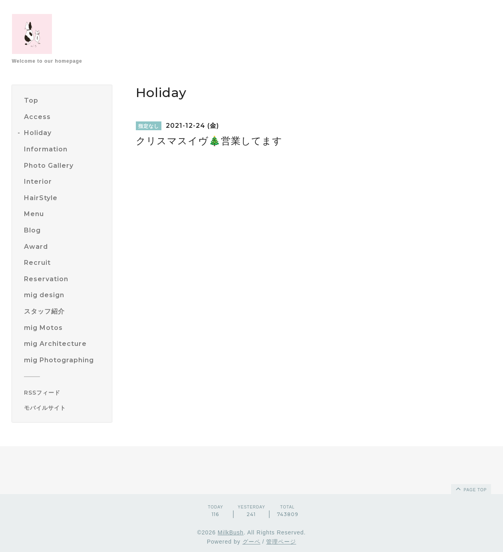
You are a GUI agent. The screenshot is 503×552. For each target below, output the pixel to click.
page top (470, 488)
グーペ (251, 541)
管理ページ (281, 541)
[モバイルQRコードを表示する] (65, 407)
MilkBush (231, 532)
